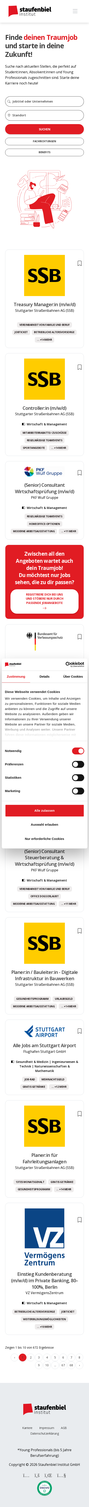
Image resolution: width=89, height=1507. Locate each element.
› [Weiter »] (79, 1365)
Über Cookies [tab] (73, 676)
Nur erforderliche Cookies (44, 839)
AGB (64, 1428)
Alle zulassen (44, 810)
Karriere (27, 1428)
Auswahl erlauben (44, 824)
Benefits (44, 152)
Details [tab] (44, 676)
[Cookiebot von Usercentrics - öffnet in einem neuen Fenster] (65, 664)
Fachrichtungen (44, 141)
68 (71, 1365)
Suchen (44, 129)
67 (63, 1365)
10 (46, 1365)
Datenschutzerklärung (44, 1433)
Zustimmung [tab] (16, 676)
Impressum (46, 1428)
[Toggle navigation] (75, 11)
